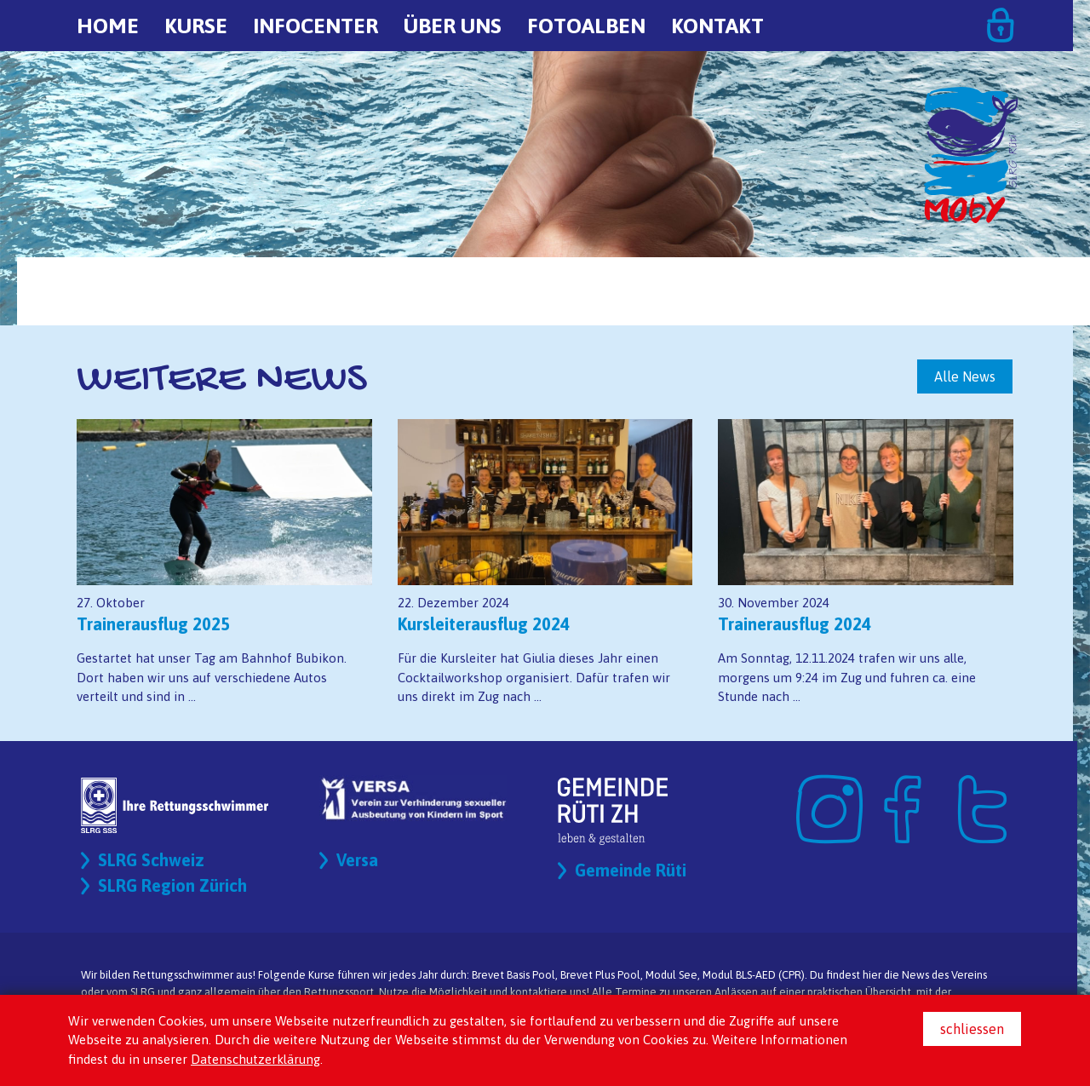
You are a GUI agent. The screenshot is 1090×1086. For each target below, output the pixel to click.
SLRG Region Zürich (172, 885)
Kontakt (717, 25)
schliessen (972, 1029)
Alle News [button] (964, 376)
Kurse (195, 25)
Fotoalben (586, 25)
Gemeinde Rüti (630, 870)
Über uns (453, 25)
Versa (357, 860)
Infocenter (315, 25)
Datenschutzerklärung (255, 1059)
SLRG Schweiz (151, 860)
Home (108, 25)
